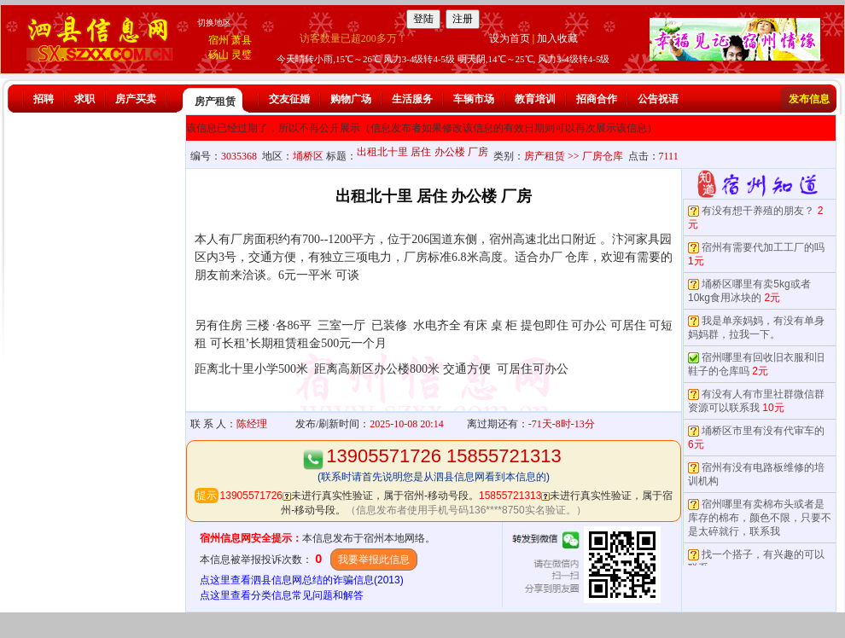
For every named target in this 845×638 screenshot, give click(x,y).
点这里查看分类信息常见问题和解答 (282, 595)
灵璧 (241, 55)
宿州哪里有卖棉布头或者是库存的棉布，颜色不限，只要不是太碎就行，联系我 (759, 517)
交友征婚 (289, 99)
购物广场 (350, 99)
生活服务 (412, 99)
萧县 (241, 40)
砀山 (218, 55)
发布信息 (809, 99)
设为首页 (509, 38)
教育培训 (535, 99)
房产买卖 (135, 99)
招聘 (43, 99)
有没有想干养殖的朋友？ (758, 211)
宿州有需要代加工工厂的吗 (763, 247)
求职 (84, 99)
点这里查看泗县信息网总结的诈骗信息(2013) (302, 580)
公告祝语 (658, 99)
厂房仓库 (602, 156)
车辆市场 (473, 99)
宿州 (218, 40)
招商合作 (596, 99)
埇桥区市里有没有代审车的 (763, 431)
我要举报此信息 (374, 560)
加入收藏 (557, 38)
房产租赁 (215, 101)
